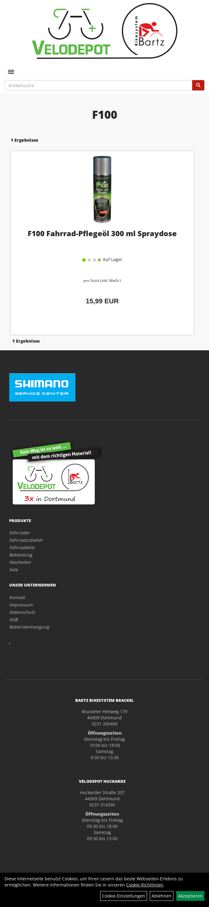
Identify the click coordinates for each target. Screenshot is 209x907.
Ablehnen (162, 896)
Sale (13, 569)
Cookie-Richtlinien (144, 885)
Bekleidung (20, 555)
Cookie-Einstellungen (123, 896)
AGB (13, 619)
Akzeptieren (190, 896)
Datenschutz (22, 612)
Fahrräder (19, 533)
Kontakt (17, 597)
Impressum (21, 605)
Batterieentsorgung (29, 627)
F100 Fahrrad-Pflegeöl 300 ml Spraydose (102, 233)
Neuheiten (20, 562)
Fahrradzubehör (26, 540)
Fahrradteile (21, 547)
